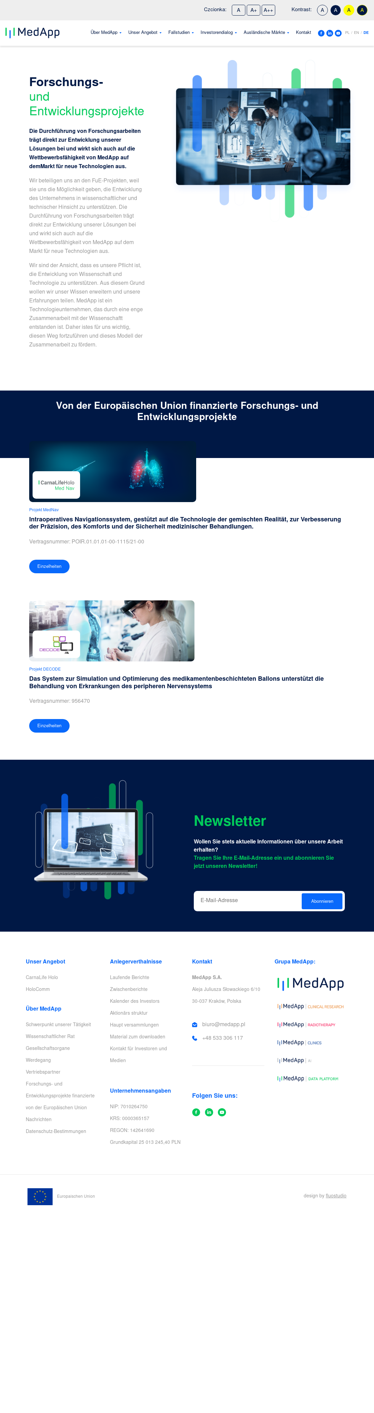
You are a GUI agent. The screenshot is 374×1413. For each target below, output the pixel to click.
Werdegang (38, 1060)
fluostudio (336, 1196)
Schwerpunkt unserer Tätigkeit (58, 1025)
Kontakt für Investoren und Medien (138, 1055)
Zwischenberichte (129, 990)
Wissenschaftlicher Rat (50, 1037)
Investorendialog (217, 33)
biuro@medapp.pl (223, 1025)
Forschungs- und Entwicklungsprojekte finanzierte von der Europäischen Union (60, 1096)
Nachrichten (39, 1120)
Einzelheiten (49, 567)
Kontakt (303, 33)
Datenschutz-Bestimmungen (56, 1132)
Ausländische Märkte (264, 33)
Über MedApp (104, 33)
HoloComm (38, 990)
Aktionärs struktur (129, 1013)
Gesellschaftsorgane (48, 1049)
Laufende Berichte (129, 978)
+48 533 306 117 (222, 1038)
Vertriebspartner (43, 1072)
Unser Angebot (142, 33)
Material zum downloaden (137, 1037)
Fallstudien (179, 33)
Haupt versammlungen (134, 1025)
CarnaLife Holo (42, 978)
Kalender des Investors (135, 1001)
